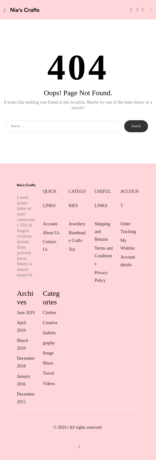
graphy (49, 342)
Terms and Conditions (104, 256)
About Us (51, 232)
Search (136, 126)
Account (50, 223)
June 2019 (26, 312)
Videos (49, 383)
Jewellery (77, 223)
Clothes (49, 312)
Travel (48, 373)
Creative (50, 322)
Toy (72, 249)
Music (48, 363)
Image (48, 353)
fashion (49, 332)
